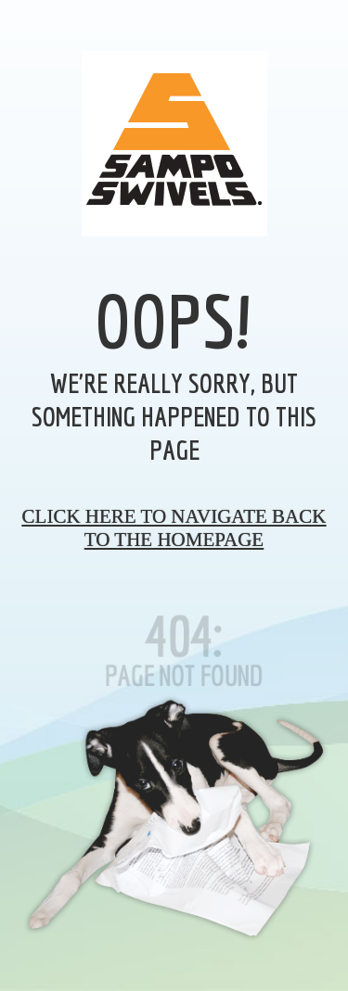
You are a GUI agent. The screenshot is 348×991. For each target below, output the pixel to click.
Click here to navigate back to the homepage (174, 528)
